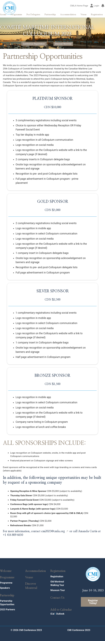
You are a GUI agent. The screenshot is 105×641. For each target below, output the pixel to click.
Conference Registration (34, 44)
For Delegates (33, 14)
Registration (97, 14)
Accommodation (68, 14)
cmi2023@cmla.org (53, 528)
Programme (16, 14)
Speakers (5, 584)
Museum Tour (57, 586)
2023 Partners (7, 606)
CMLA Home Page (79, 5)
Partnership (50, 14)
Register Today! (93, 598)
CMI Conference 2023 (78, 626)
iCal (52, 610)
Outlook (60, 610)
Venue (84, 14)
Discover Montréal (62, 44)
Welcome (6, 567)
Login (94, 5)
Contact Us (57, 594)
